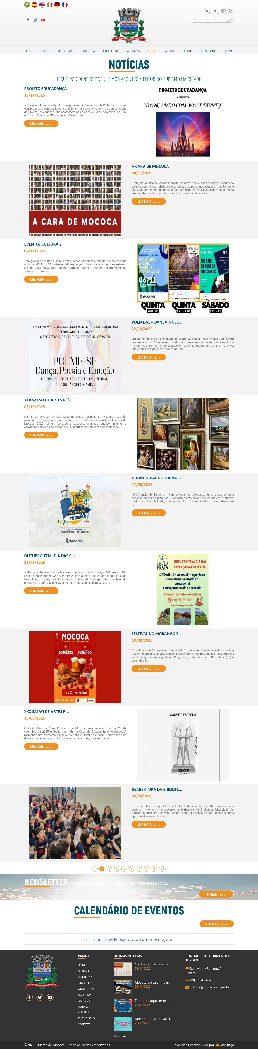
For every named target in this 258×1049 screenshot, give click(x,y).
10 (162, 868)
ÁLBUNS (187, 51)
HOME (28, 51)
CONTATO (227, 51)
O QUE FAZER (66, 51)
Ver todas (120, 1036)
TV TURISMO (207, 51)
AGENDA (170, 51)
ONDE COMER (111, 51)
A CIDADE (45, 51)
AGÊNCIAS (133, 51)
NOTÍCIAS (152, 51)
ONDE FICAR (88, 51)
